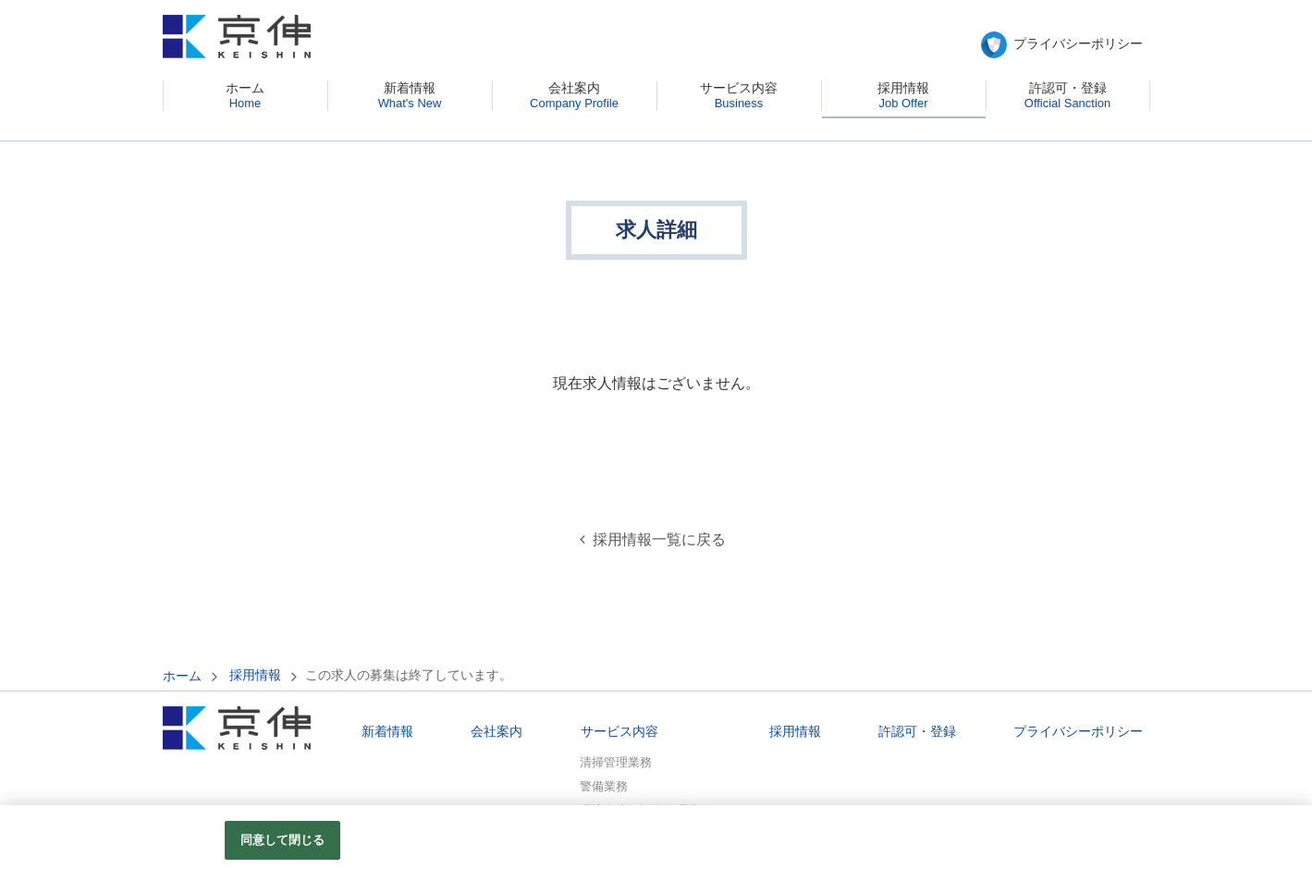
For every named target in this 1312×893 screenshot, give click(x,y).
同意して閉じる (282, 840)
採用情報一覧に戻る (659, 539)
